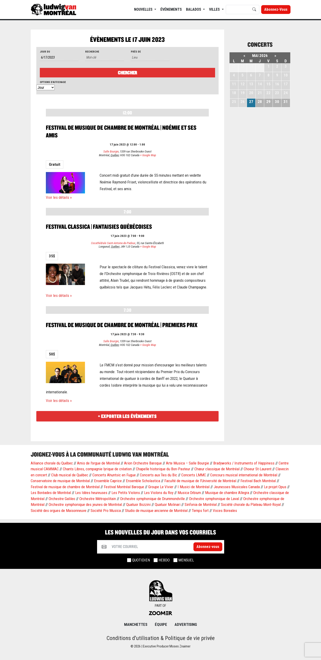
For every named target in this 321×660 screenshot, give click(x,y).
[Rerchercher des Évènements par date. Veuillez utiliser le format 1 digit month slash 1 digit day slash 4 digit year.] (59, 57)
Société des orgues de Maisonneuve (58, 510)
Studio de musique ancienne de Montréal (156, 510)
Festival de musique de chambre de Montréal (65, 486)
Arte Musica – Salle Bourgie (187, 463)
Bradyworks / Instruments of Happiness (243, 463)
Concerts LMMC (193, 475)
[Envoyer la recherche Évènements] (127, 72)
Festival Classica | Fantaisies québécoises (99, 226)
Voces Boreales (225, 510)
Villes (215, 9)
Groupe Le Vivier (160, 486)
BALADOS (194, 9)
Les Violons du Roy (158, 492)
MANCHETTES (135, 624)
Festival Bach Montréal (258, 480)
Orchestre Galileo (62, 498)
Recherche (92, 51)
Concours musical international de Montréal (243, 475)
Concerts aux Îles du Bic (158, 475)
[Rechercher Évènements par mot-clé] (104, 57)
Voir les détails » (59, 197)
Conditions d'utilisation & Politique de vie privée (161, 638)
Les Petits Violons (126, 492)
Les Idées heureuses (91, 492)
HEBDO (164, 560)
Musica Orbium (189, 492)
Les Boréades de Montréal (51, 492)
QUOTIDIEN (141, 560)
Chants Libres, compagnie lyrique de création (97, 469)
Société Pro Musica (106, 510)
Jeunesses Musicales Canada (237, 486)
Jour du (45, 51)
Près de (136, 51)
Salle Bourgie (111, 151)
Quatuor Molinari (167, 504)
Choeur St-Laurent (257, 469)
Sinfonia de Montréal (201, 504)
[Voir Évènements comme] (45, 87)
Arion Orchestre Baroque (143, 463)
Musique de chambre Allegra (227, 492)
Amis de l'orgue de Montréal (98, 463)
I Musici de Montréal (193, 486)
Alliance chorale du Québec (52, 463)
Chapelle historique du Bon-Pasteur (163, 469)
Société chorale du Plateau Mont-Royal (251, 504)
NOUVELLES (143, 9)
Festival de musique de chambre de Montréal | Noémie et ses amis (121, 131)
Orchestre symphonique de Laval (214, 498)
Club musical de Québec (69, 475)
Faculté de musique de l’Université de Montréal (200, 480)
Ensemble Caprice (108, 480)
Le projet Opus (275, 486)
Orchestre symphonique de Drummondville (152, 498)
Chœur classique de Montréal (217, 469)
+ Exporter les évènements (127, 416)
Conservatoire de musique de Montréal (60, 480)
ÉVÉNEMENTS (171, 9)
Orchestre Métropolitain (97, 498)
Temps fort (200, 510)
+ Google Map (148, 155)
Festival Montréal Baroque (124, 486)
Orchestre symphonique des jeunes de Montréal (85, 504)
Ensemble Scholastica (143, 480)
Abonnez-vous (275, 9)
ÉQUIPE (161, 624)
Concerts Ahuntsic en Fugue (114, 475)
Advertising (186, 624)
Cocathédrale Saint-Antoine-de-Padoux (113, 243)
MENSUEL (186, 560)
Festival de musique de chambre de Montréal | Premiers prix (121, 325)
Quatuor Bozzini (138, 504)
